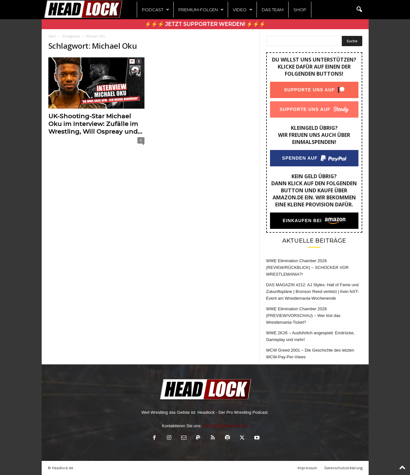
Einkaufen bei (302, 220)
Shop (299, 9)
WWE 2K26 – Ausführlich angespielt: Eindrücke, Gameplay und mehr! (310, 336)
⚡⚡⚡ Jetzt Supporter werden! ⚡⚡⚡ (205, 24)
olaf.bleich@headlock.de (225, 425)
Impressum (307, 467)
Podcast (155, 10)
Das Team (272, 9)
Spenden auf (299, 158)
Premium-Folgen (201, 10)
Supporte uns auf (309, 89)
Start (52, 36)
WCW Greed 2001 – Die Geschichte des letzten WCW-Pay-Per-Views (310, 353)
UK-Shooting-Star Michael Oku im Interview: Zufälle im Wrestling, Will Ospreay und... (95, 124)
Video (242, 10)
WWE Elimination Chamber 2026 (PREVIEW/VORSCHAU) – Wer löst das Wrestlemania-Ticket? (303, 315)
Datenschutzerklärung (343, 467)
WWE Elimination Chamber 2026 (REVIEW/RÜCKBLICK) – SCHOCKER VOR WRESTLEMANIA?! (307, 267)
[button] (359, 10)
